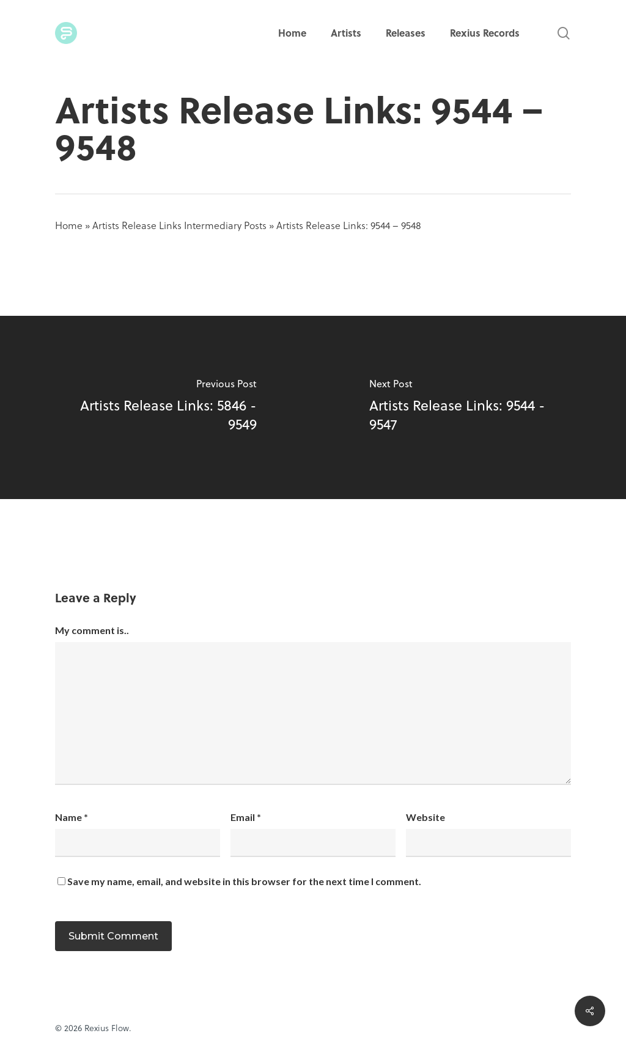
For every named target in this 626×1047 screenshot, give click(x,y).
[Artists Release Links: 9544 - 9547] (469, 407)
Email (245, 817)
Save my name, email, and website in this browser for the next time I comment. (244, 881)
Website (425, 817)
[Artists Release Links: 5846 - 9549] (156, 407)
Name (71, 817)
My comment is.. (92, 630)
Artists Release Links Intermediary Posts (179, 225)
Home (69, 225)
